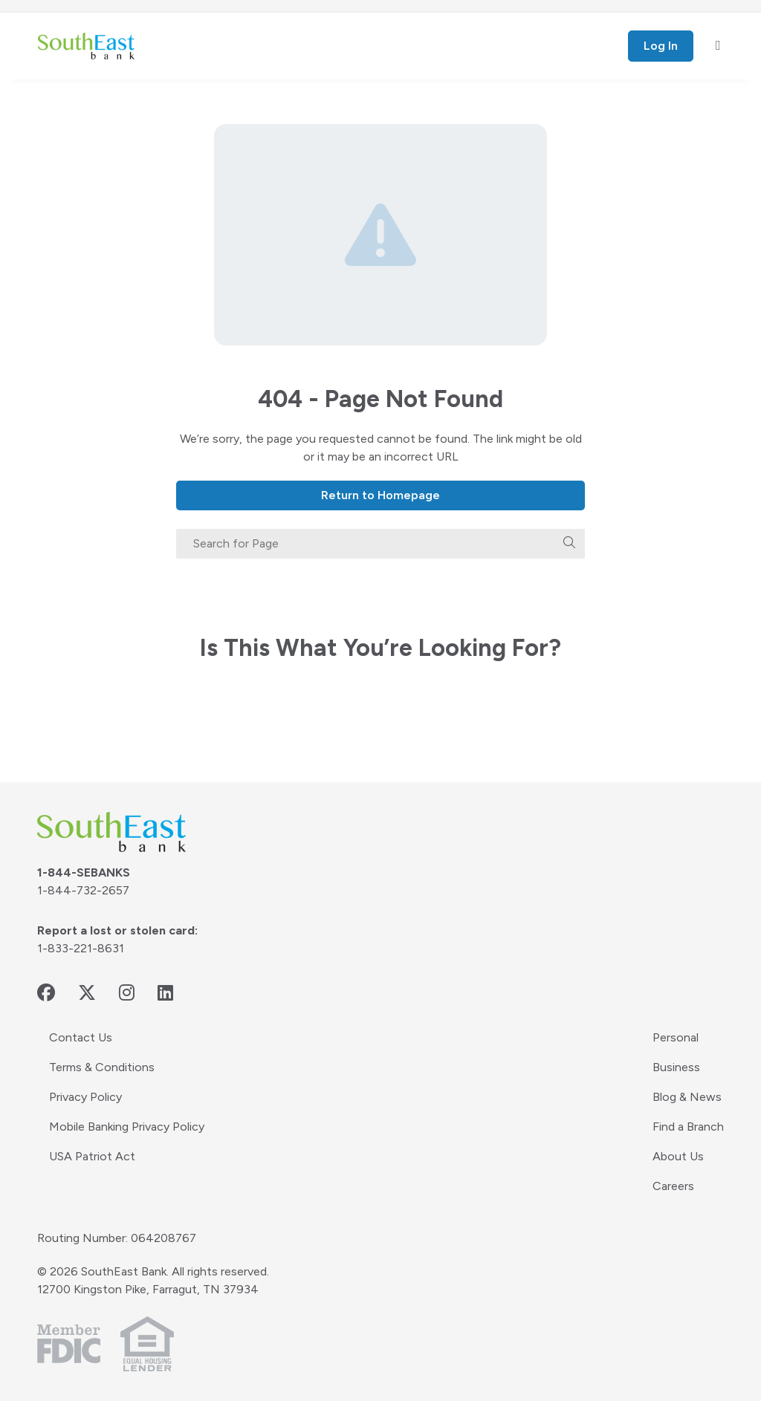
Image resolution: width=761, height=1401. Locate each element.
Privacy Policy (85, 1097)
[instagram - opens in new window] (127, 993)
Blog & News (687, 1097)
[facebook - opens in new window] (46, 993)
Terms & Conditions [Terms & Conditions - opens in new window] (102, 1067)
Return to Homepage (380, 495)
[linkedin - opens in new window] (165, 993)
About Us (678, 1156)
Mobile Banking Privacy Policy (126, 1126)
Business (676, 1067)
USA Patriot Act (92, 1156)
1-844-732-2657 (83, 890)
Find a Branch (688, 1126)
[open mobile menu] (718, 46)
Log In (661, 46)
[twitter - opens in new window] (87, 993)
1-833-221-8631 (80, 948)
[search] (569, 544)
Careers (673, 1186)
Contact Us (80, 1037)
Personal (675, 1037)
